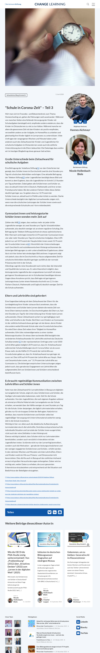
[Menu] (93, 4)
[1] (6, 477)
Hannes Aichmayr (80, 129)
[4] (6, 497)
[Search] (88, 4)
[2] (6, 484)
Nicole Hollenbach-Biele (18, 600)
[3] (6, 491)
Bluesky (78, 627)
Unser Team (9, 617)
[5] (6, 504)
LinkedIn (78, 622)
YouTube (78, 633)
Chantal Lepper (46, 601)
